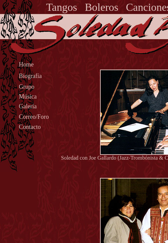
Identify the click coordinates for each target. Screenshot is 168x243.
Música (28, 96)
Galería (28, 106)
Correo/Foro (34, 116)
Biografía (30, 76)
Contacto (30, 127)
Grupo (26, 86)
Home (26, 64)
